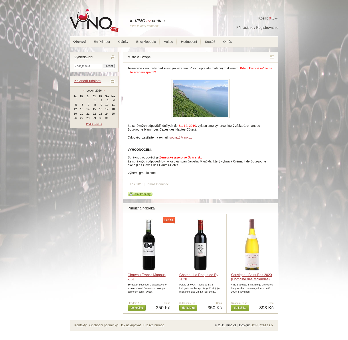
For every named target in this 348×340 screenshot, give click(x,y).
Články (123, 41)
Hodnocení (189, 41)
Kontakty (80, 325)
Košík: (264, 18)
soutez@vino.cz (180, 137)
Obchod (79, 41)
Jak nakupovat (130, 325)
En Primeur (102, 41)
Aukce (168, 41)
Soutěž (210, 41)
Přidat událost (94, 124)
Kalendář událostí (87, 81)
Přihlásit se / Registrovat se (257, 27)
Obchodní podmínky (103, 325)
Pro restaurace (153, 325)
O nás (227, 41)
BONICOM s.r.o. (262, 325)
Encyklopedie (146, 41)
